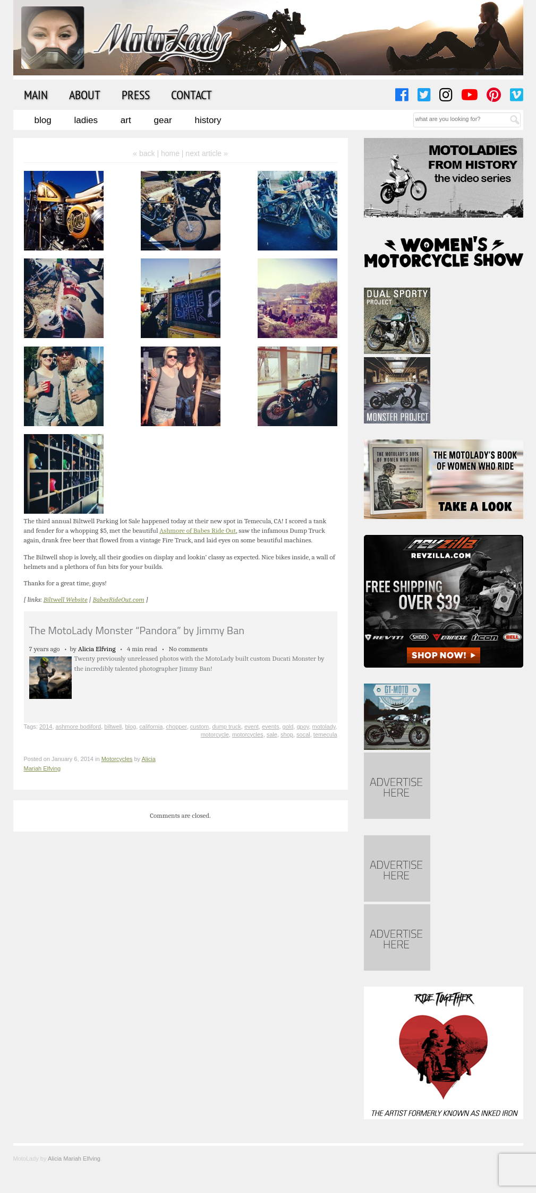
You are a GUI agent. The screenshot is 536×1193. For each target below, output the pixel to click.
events (270, 726)
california (151, 726)
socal (303, 734)
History (207, 120)
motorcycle (215, 734)
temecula (325, 734)
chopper (176, 726)
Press (136, 94)
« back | (147, 153)
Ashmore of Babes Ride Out (197, 530)
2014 (45, 726)
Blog (43, 120)
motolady (324, 726)
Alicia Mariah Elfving (74, 1158)
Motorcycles (117, 759)
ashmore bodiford (78, 726)
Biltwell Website (66, 599)
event (251, 726)
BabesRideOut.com (118, 599)
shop (286, 734)
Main (36, 94)
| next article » (205, 153)
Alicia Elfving (97, 649)
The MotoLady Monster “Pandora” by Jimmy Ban (136, 630)
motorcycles (247, 734)
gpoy (302, 726)
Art (126, 120)
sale (272, 734)
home (170, 153)
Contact (191, 94)
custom (199, 726)
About (84, 94)
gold (288, 726)
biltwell (113, 726)
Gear (163, 120)
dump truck (226, 726)
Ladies (86, 120)
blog (130, 726)
